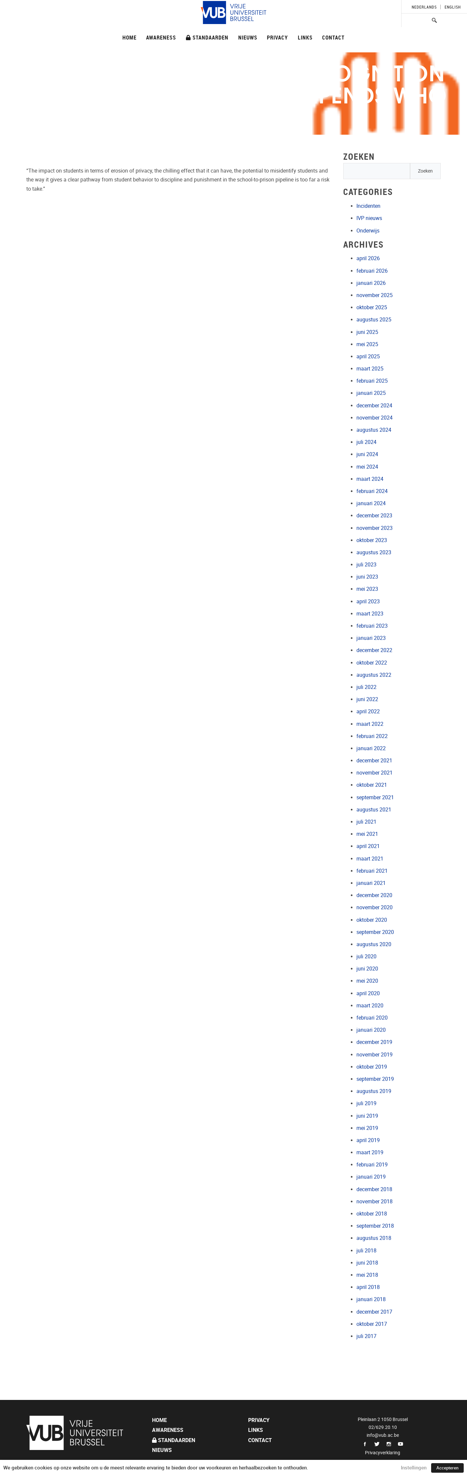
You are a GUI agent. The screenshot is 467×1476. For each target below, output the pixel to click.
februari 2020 (372, 1018)
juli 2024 (366, 442)
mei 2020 (367, 981)
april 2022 (368, 711)
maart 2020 (369, 1005)
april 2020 (368, 993)
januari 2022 (371, 748)
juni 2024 (367, 454)
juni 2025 (367, 332)
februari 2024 (372, 491)
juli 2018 (366, 1250)
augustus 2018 (373, 1238)
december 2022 (374, 650)
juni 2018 (367, 1263)
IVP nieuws (369, 218)
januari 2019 (371, 1177)
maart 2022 (369, 724)
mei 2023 (367, 589)
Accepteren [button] (447, 1467)
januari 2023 (371, 638)
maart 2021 (369, 859)
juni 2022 (367, 699)
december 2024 (374, 405)
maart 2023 (369, 614)
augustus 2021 (373, 809)
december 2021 (374, 760)
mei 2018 (367, 1275)
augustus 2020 (373, 944)
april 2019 (368, 1140)
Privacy (277, 37)
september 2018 (375, 1226)
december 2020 (374, 895)
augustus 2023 (373, 552)
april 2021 (368, 846)
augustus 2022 (373, 675)
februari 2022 (372, 736)
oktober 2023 (371, 540)
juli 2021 (366, 822)
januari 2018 (371, 1299)
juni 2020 (367, 969)
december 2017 (374, 1312)
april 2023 (368, 601)
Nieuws (247, 37)
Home (129, 37)
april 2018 (368, 1287)
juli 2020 (366, 956)
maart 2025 (369, 369)
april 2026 (368, 258)
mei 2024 (367, 467)
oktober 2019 (371, 1067)
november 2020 (374, 907)
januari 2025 (371, 393)
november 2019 (374, 1055)
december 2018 (374, 1189)
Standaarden (207, 37)
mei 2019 (367, 1128)
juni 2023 (367, 577)
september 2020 (375, 932)
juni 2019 (367, 1116)
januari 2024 (371, 503)
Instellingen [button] (414, 1468)
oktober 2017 (371, 1324)
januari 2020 (371, 1030)
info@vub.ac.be (383, 1435)
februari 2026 (372, 271)
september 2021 (375, 797)
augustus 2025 (373, 319)
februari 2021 (372, 871)
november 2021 (374, 773)
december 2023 (374, 515)
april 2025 (368, 356)
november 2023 (374, 528)
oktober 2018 (371, 1214)
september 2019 (375, 1079)
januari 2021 (371, 883)
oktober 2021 (371, 785)
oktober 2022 (371, 663)
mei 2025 (367, 344)
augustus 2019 (373, 1091)
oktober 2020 (371, 920)
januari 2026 (371, 283)
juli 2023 (366, 564)
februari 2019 (372, 1165)
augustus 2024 (373, 430)
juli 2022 (366, 687)
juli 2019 (366, 1103)
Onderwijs (367, 231)
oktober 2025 (371, 307)
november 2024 (374, 418)
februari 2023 (372, 626)
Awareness (161, 37)
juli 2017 (366, 1336)
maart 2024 (369, 479)
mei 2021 (367, 834)
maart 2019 (369, 1152)
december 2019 (374, 1042)
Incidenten (368, 206)
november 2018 (374, 1201)
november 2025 (374, 295)
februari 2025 (372, 381)
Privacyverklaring (382, 1452)
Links (305, 37)
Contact (333, 37)
